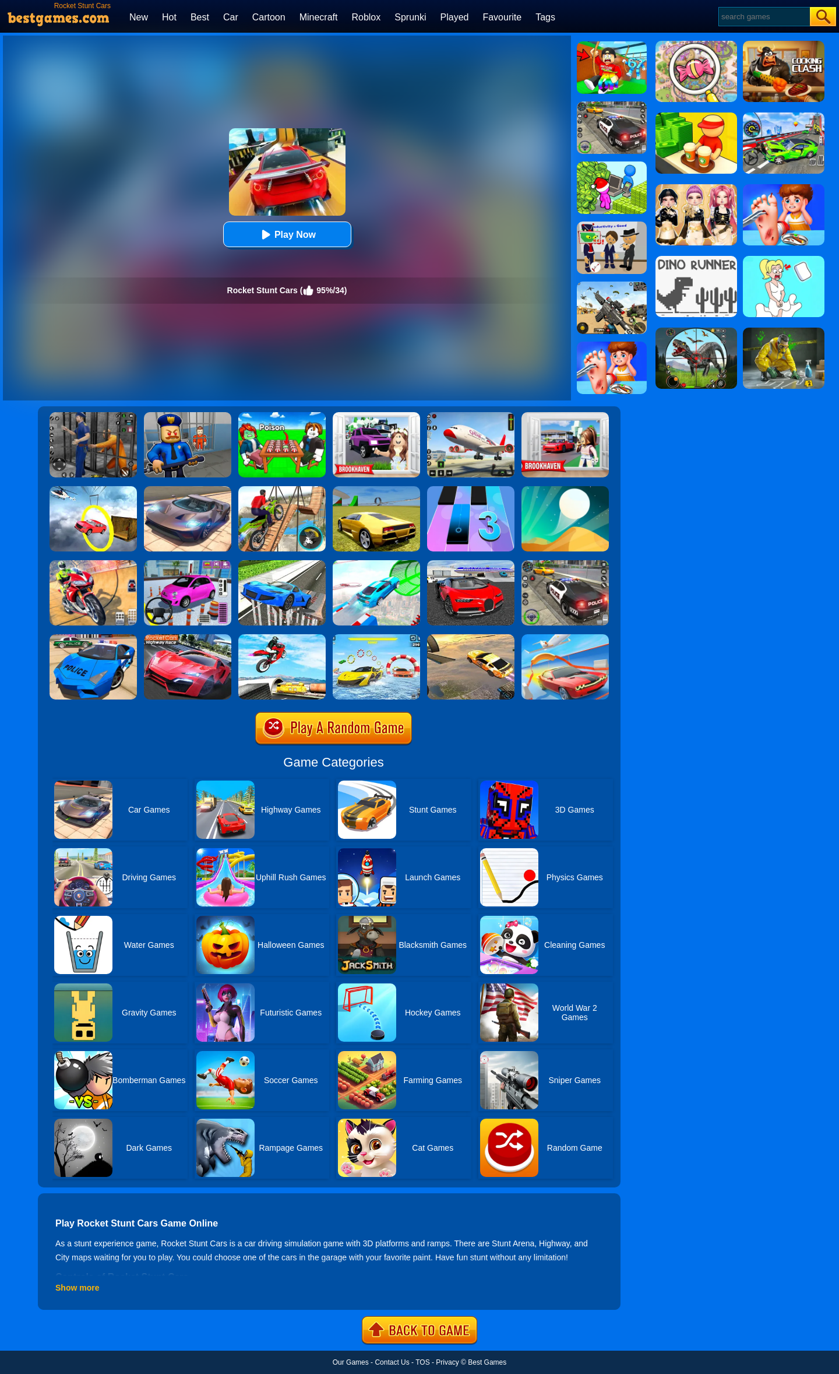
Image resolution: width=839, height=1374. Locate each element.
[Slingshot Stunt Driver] (565, 638)
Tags (545, 17)
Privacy (447, 1362)
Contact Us (392, 1362)
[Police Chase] (612, 105)
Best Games (487, 1362)
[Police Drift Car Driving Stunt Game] (93, 638)
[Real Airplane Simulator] (470, 416)
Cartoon (268, 17)
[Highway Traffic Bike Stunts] (282, 638)
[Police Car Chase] (565, 564)
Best (200, 17)
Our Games (351, 1362)
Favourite (501, 17)
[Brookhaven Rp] (565, 416)
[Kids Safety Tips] (612, 346)
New (138, 17)
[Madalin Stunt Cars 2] (376, 490)
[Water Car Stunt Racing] (376, 638)
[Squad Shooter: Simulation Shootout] (612, 286)
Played (454, 17)
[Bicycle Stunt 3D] (282, 490)
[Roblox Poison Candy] (282, 416)
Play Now (287, 234)
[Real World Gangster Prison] (93, 416)
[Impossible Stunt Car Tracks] (93, 490)
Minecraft (318, 17)
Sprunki (410, 17)
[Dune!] (565, 490)
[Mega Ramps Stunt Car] (376, 564)
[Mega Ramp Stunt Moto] (93, 564)
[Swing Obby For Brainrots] (612, 45)
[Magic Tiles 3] (470, 490)
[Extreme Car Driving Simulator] (187, 490)
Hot (169, 17)
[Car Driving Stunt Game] (470, 564)
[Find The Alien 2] (612, 226)
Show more (77, 1287)
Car (230, 17)
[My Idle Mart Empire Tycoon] (612, 165)
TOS (422, 1362)
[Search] (763, 16)
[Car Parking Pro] (187, 564)
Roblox (365, 17)
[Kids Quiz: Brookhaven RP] (376, 416)
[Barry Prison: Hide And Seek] (187, 416)
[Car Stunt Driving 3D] (282, 564)
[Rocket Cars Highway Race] (187, 638)
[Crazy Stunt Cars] (470, 638)
